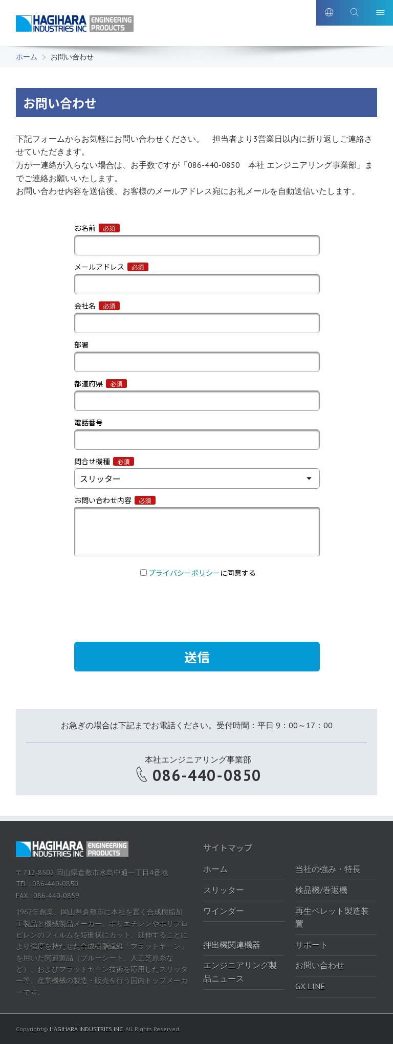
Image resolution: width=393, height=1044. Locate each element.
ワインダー (223, 911)
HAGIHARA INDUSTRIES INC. (87, 1029)
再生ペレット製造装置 (332, 917)
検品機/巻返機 (321, 890)
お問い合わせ (319, 965)
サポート (311, 945)
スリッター (223, 890)
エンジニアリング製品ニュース (240, 972)
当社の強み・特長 (328, 869)
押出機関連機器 (231, 945)
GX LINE (310, 986)
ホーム (26, 56)
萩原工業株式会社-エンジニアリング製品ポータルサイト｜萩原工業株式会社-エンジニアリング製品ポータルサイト (75, 24)
